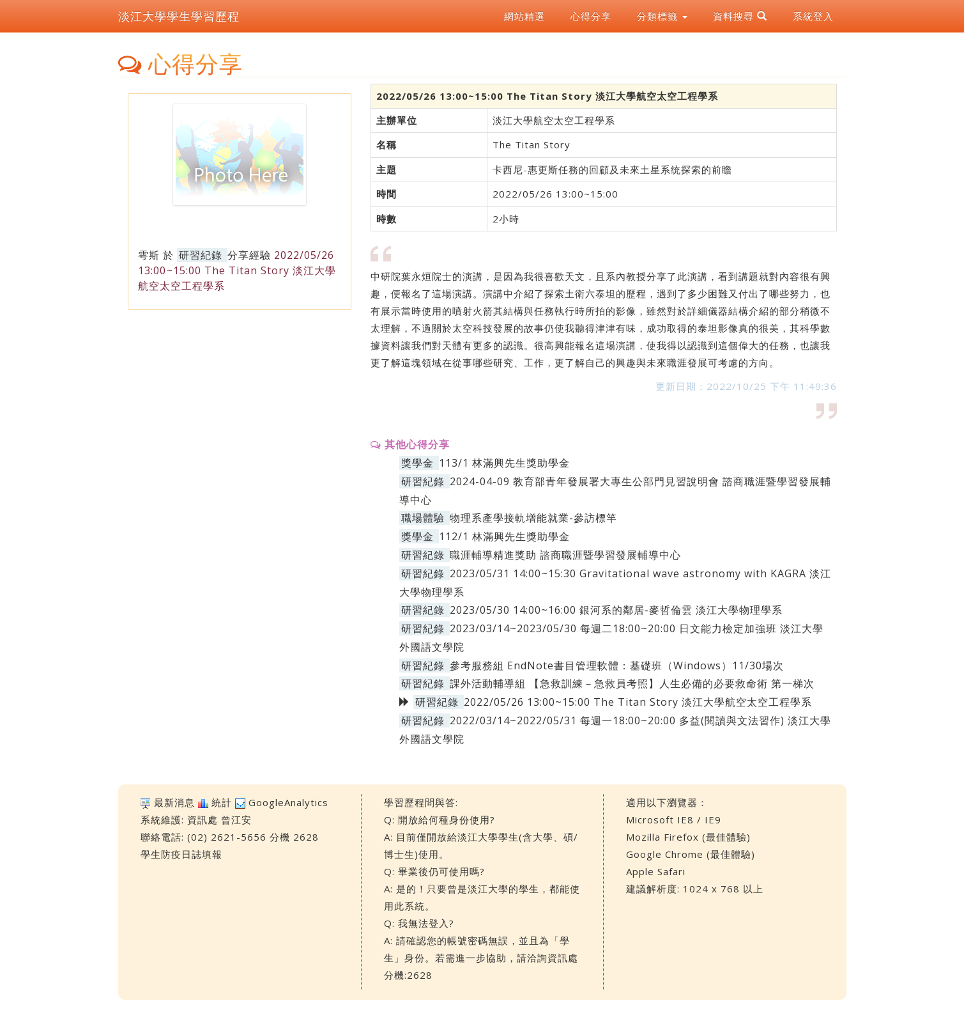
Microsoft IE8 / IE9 (673, 819)
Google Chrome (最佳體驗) (690, 854)
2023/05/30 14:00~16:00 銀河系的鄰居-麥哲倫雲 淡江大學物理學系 (616, 610)
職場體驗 (423, 518)
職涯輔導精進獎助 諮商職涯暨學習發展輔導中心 (565, 555)
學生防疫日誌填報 (181, 854)
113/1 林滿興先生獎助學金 (504, 463)
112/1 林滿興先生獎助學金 (504, 536)
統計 (221, 802)
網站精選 (524, 16)
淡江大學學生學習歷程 (179, 16)
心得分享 (590, 16)
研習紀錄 (200, 255)
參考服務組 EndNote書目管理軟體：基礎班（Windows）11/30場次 (617, 665)
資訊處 (202, 819)
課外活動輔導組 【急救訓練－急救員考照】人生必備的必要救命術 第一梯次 (632, 683)
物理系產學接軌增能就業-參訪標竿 (533, 518)
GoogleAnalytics (288, 802)
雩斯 (149, 255)
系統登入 (813, 16)
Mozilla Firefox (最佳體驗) (688, 836)
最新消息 (174, 802)
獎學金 (417, 463)
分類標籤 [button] (662, 16)
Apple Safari (655, 871)
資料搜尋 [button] (740, 16)
